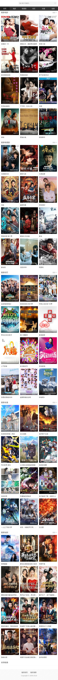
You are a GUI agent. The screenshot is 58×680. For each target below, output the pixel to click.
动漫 (43, 8)
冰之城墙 (23, 434)
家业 (40, 236)
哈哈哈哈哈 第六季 (26, 304)
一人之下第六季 (6, 527)
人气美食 (4, 366)
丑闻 (40, 106)
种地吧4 (42, 397)
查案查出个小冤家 (45, 626)
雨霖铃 (41, 267)
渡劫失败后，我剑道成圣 (9, 626)
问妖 (2, 205)
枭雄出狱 (4, 657)
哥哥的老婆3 (5, 106)
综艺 (33, 8)
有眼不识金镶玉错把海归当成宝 (31, 657)
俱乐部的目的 (5, 75)
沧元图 (41, 527)
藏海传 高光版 (25, 236)
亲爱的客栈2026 (6, 397)
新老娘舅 (42, 335)
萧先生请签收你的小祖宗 (28, 564)
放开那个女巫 (43, 434)
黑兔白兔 (23, 137)
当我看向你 (5, 174)
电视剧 (24, 8)
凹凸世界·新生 (6, 465)
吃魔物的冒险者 (25, 496)
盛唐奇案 (23, 205)
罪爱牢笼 (42, 564)
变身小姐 (42, 44)
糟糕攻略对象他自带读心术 (10, 595)
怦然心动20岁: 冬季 (45, 304)
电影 (14, 8)
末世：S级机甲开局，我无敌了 (30, 527)
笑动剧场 (42, 366)
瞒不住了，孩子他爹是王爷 (48, 595)
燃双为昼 (23, 174)
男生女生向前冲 (6, 335)
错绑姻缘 (4, 564)
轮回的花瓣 (43, 465)
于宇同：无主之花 (26, 106)
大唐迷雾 (42, 174)
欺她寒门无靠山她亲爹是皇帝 (30, 626)
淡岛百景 (4, 496)
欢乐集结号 (24, 366)
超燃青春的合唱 (25, 397)
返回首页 (24, 672)
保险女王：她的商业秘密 (28, 44)
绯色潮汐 (42, 205)
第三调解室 (24, 335)
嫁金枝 (3, 267)
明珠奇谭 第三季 (6, 236)
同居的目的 (24, 75)
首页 (4, 8)
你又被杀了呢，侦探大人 (47, 496)
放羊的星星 (43, 657)
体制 (2, 137)
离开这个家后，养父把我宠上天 (31, 595)
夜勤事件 (42, 137)
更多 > (55, 12)
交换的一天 (5, 44)
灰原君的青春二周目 (8, 434)
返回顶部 (33, 672)
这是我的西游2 (6, 304)
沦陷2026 (23, 267)
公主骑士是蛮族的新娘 (27, 465)
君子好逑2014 (44, 75)
